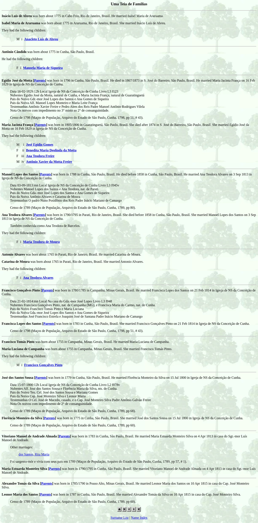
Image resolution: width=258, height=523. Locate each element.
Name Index (139, 517)
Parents (39, 80)
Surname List (119, 517)
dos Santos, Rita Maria (34, 454)
